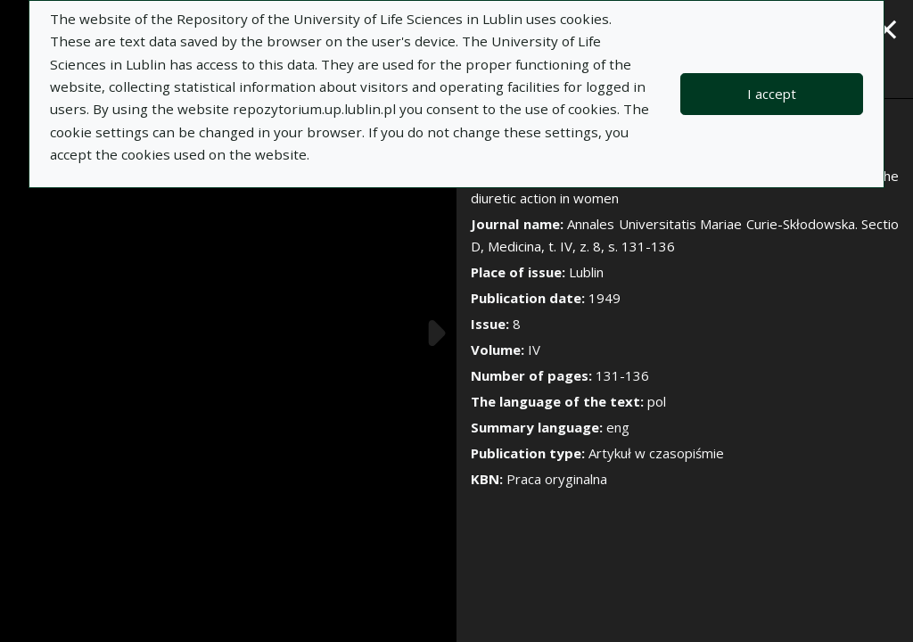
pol (656, 401)
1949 (604, 298)
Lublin (586, 272)
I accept (771, 94)
